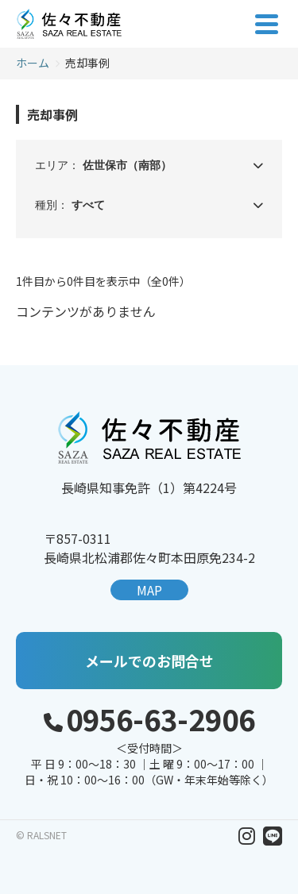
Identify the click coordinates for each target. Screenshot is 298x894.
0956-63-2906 (160, 718)
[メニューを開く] (266, 24)
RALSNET (47, 835)
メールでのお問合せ (149, 660)
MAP (149, 589)
